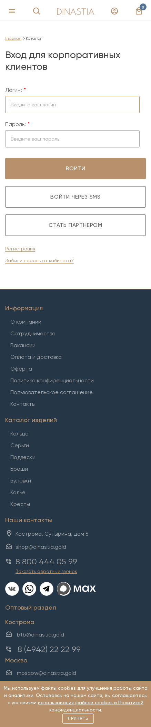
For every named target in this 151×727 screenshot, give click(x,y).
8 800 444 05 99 (46, 561)
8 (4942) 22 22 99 (49, 649)
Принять (78, 718)
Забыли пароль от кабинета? (39, 260)
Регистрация (20, 248)
